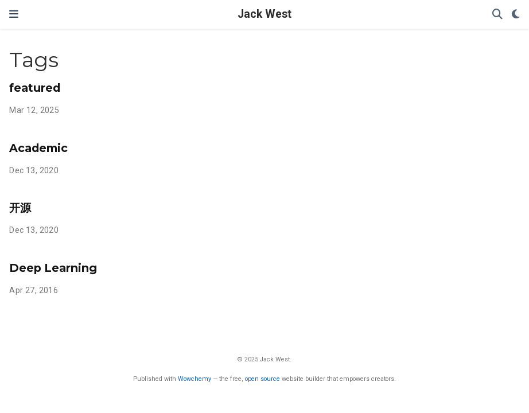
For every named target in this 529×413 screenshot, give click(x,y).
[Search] (497, 14)
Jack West (264, 14)
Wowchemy (194, 379)
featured (34, 88)
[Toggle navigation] (13, 14)
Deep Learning (53, 268)
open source (262, 379)
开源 (20, 208)
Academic (38, 148)
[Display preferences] (516, 14)
